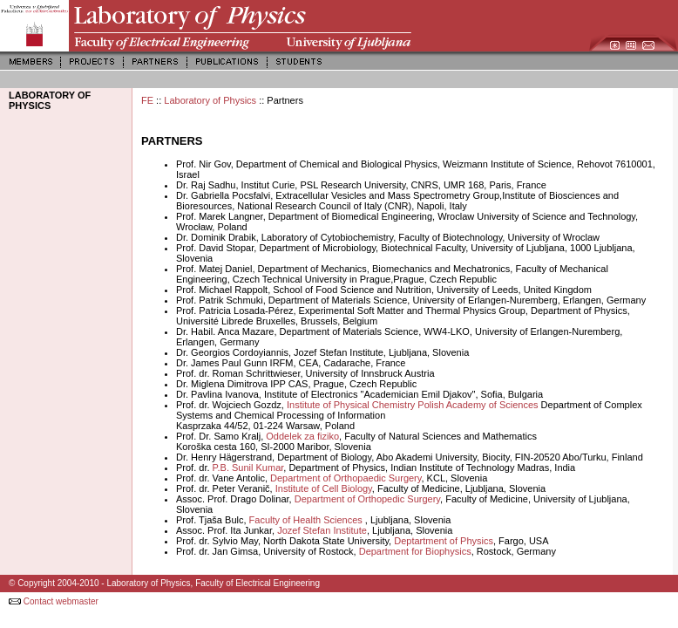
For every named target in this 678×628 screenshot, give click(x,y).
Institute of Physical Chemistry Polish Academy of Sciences (414, 404)
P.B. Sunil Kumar (248, 467)
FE (147, 100)
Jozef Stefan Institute (322, 530)
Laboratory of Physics (210, 100)
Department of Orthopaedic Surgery (345, 478)
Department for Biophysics (415, 551)
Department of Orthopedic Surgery (367, 499)
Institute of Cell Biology (322, 488)
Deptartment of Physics (443, 541)
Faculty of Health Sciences (307, 520)
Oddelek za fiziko (302, 436)
